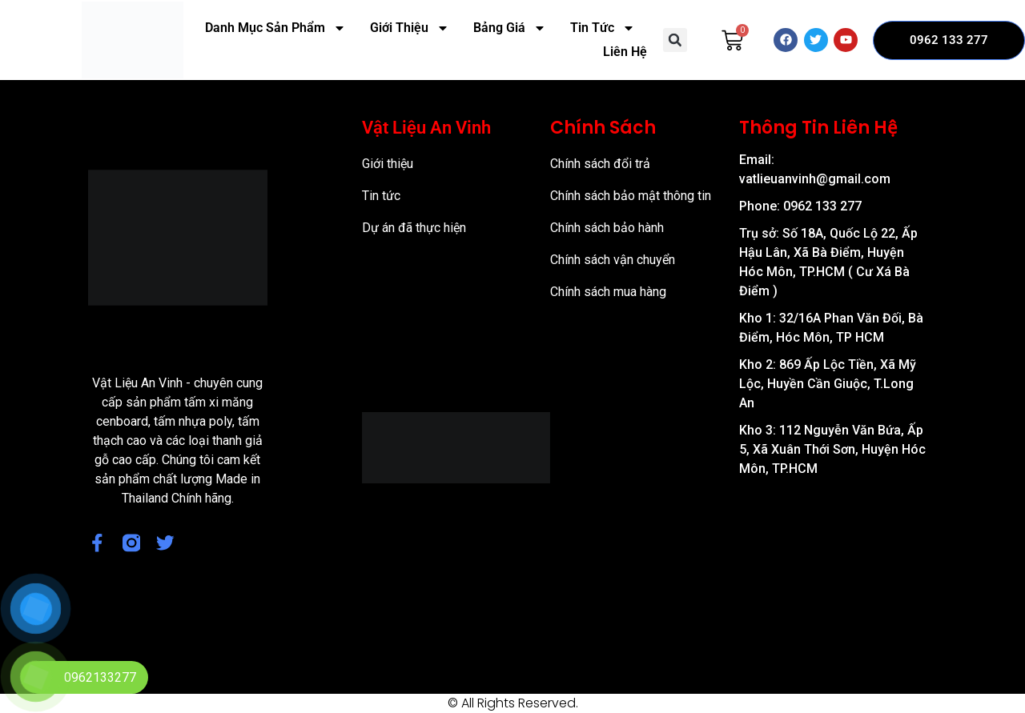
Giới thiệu (387, 163)
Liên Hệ (625, 51)
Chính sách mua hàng (608, 291)
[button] (675, 40)
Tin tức (381, 195)
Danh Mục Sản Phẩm (275, 28)
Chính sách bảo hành (607, 227)
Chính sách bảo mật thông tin (630, 195)
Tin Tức (602, 28)
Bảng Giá (509, 28)
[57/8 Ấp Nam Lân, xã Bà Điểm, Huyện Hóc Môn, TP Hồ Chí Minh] (833, 575)
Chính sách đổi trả (600, 163)
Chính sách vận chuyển (612, 259)
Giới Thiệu (409, 28)
